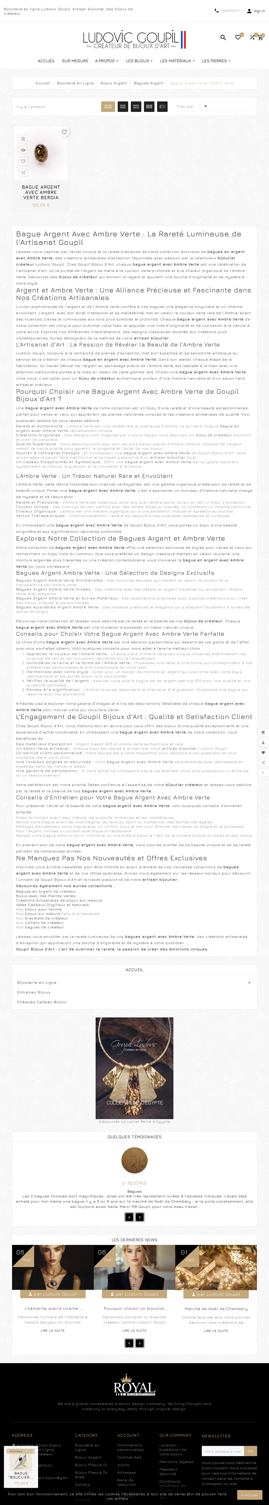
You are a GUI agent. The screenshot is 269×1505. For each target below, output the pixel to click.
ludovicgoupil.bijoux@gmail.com (48, 1477)
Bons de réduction (127, 1482)
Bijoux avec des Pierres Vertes (46, 895)
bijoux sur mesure (43, 913)
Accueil (134, 969)
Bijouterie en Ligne (37, 982)
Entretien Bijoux (33, 992)
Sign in (259, 11)
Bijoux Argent (88, 1457)
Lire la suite (53, 1330)
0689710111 (230, 10)
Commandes (129, 1457)
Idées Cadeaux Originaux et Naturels (52, 904)
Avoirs (123, 1464)
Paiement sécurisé (168, 1471)
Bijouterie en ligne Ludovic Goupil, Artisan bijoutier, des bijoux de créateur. (68, 11)
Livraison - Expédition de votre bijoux (173, 1449)
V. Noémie (134, 1183)
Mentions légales (176, 1461)
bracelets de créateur (46, 918)
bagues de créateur (44, 927)
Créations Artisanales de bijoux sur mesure (59, 900)
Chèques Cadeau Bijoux (41, 1002)
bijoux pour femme (43, 909)
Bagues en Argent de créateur (46, 891)
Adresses (126, 1472)
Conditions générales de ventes (172, 1485)
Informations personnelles (130, 1447)
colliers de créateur (44, 922)
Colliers (82, 1484)
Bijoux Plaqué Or (91, 1464)
